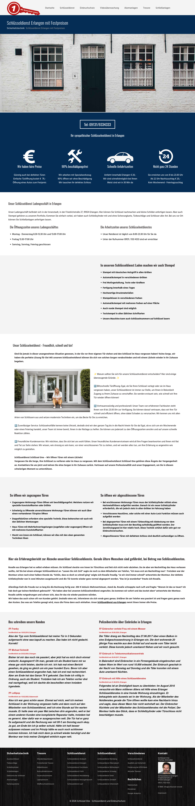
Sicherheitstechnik (16, 28)
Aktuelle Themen (134, 771)
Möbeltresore (42, 767)
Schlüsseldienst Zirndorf (107, 779)
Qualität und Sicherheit (137, 763)
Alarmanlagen (131, 8)
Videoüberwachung (109, 8)
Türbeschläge (12, 763)
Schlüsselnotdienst (135, 759)
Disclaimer (132, 789)
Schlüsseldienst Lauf (75, 784)
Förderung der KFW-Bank (137, 767)
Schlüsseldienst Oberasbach (108, 763)
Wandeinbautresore (45, 759)
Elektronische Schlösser (16, 775)
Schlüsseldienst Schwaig (107, 771)
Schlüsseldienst (67, 8)
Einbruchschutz (87, 8)
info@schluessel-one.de (173, 786)
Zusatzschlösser (13, 759)
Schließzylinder (13, 767)
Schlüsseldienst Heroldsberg (78, 775)
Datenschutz (132, 785)
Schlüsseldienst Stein (106, 775)
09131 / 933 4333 (164, 782)
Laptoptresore (42, 779)
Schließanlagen (163, 8)
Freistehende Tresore (45, 763)
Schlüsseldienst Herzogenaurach (79, 779)
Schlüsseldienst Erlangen (76, 763)
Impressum (162, 793)
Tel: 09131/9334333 (97, 124)
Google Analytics (134, 793)
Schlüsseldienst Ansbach (76, 759)
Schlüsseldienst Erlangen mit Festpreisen (45, 28)
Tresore (146, 8)
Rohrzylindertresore (44, 771)
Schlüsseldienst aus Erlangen (111, 602)
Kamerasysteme (13, 784)
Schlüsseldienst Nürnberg (107, 759)
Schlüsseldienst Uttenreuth (108, 784)
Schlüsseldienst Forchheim (77, 767)
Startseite (49, 8)
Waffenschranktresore (45, 784)
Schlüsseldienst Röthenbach (108, 767)
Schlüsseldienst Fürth (75, 771)
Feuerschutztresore (44, 775)
